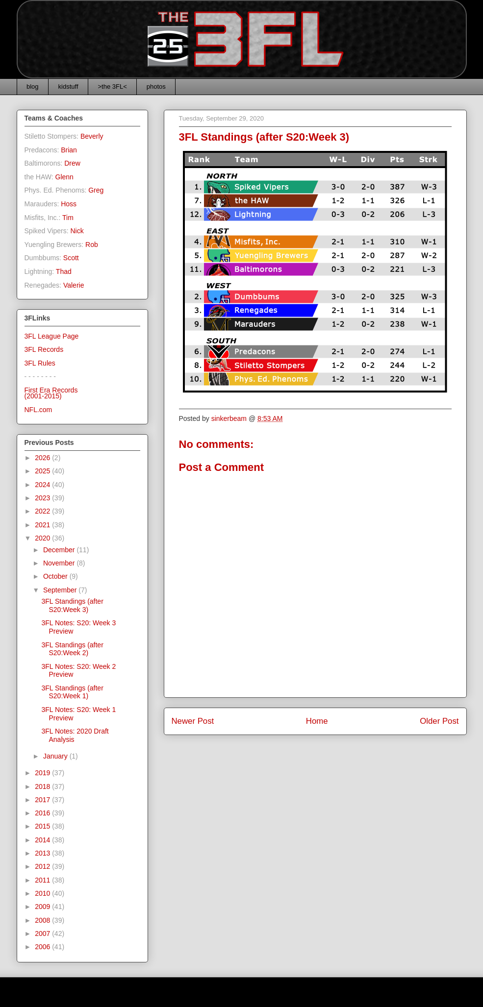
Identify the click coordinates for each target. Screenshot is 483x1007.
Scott (71, 258)
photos (156, 86)
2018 (43, 786)
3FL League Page (52, 336)
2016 (43, 813)
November (59, 563)
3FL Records (44, 349)
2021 (43, 525)
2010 (43, 893)
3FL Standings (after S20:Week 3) (72, 605)
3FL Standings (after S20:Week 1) (72, 692)
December (59, 550)
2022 (43, 511)
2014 (43, 840)
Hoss (68, 204)
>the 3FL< (112, 86)
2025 (43, 471)
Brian (69, 150)
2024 (43, 485)
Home (317, 721)
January (56, 756)
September (60, 590)
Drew (72, 163)
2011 (43, 880)
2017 (43, 800)
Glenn (64, 177)
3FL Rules (40, 363)
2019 (43, 773)
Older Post (439, 721)
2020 (43, 538)
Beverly (91, 136)
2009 (43, 906)
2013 (43, 853)
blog (32, 86)
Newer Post (193, 721)
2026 (43, 458)
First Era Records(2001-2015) (51, 393)
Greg (95, 190)
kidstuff (68, 86)
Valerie (73, 285)
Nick (76, 231)
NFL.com (38, 410)
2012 (43, 866)
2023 (43, 498)
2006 (43, 947)
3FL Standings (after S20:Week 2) (72, 649)
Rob (91, 244)
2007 (43, 933)
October (56, 576)
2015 (43, 826)
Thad (64, 271)
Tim (68, 217)
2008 (43, 920)
